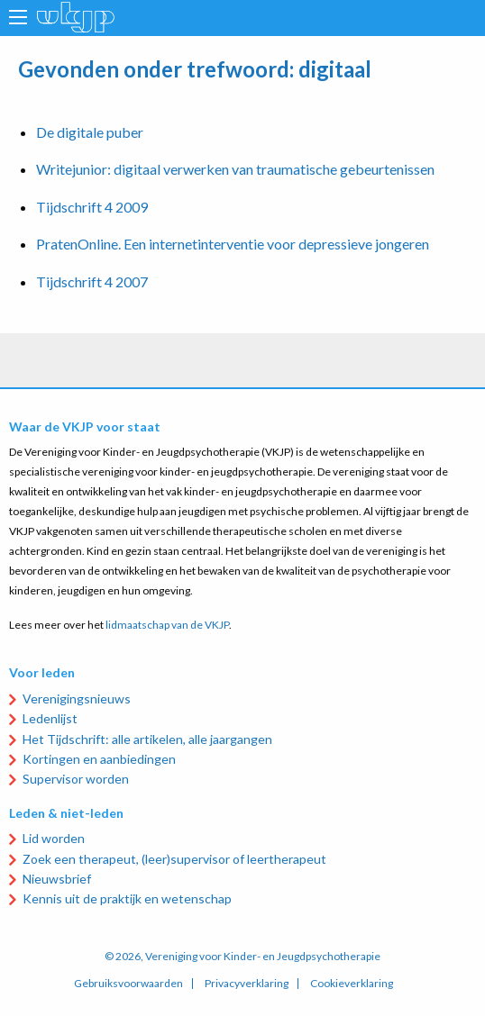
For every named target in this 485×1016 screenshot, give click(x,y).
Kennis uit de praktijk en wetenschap (127, 898)
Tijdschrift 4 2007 (92, 281)
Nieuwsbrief (57, 878)
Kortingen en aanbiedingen (99, 759)
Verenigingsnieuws (77, 698)
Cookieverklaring (351, 983)
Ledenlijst (50, 718)
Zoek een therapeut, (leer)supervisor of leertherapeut (174, 858)
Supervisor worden (76, 778)
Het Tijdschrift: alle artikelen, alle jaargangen (147, 739)
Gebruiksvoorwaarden (128, 983)
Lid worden (54, 838)
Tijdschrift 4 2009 (92, 206)
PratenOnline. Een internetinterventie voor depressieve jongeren (232, 243)
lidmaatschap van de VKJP (167, 624)
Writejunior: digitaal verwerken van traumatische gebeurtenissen (235, 168)
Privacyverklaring (246, 983)
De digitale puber (89, 132)
